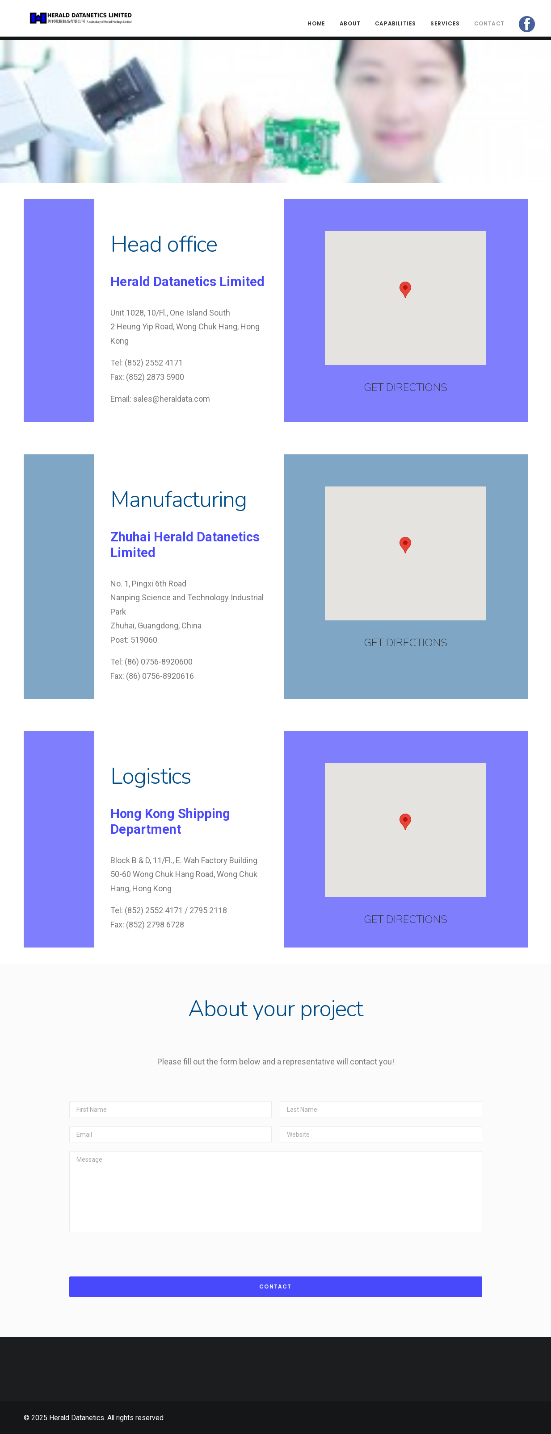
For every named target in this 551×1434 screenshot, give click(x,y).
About (350, 25)
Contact (489, 25)
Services (445, 25)
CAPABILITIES (395, 25)
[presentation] (137, 1249)
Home (316, 25)
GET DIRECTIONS (405, 387)
